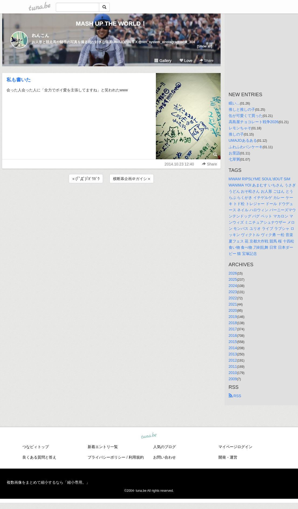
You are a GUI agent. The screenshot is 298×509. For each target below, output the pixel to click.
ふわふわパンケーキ (246, 147)
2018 (233, 323)
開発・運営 (227, 457)
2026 (233, 273)
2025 (233, 279)
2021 (233, 304)
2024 (233, 285)
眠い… (234, 103)
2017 (233, 329)
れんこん (40, 35)
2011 (233, 366)
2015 (233, 342)
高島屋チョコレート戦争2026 (254, 122)
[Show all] (204, 46)
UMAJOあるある (243, 140)
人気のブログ (164, 447)
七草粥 (234, 159)
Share (206, 60)
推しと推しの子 (242, 109)
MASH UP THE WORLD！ (111, 23)
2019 (233, 316)
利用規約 (136, 457)
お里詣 (234, 153)
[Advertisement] (111, 199)
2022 (233, 298)
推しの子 (236, 134)
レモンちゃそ (240, 128)
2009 (233, 379)
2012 (233, 360)
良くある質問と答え (39, 457)
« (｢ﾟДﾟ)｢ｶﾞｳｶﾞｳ (85, 178)
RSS (235, 396)
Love (185, 60)
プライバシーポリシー (106, 457)
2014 (233, 348)
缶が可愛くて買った (246, 115)
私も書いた (18, 79)
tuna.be (149, 436)
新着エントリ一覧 (103, 447)
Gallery (163, 60)
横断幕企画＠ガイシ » (131, 178)
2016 (233, 335)
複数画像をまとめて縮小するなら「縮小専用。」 (48, 482)
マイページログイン (235, 447)
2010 (233, 373)
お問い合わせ (164, 457)
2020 (233, 310)
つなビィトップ (35, 447)
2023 (233, 292)
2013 (233, 354)
